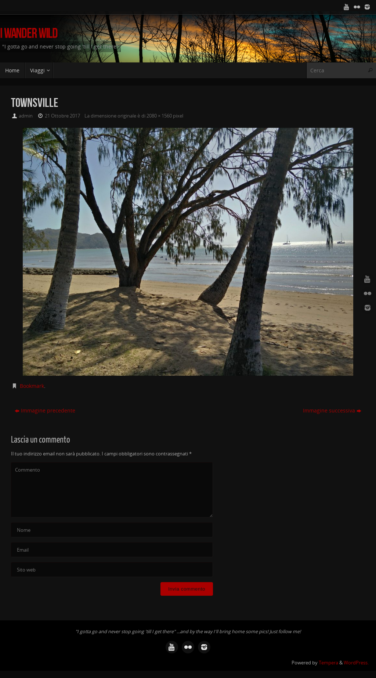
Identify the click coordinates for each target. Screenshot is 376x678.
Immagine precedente (45, 410)
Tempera (328, 663)
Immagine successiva (332, 410)
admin (26, 116)
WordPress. (356, 663)
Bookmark (32, 385)
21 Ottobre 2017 (62, 116)
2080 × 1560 (159, 116)
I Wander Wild (29, 33)
